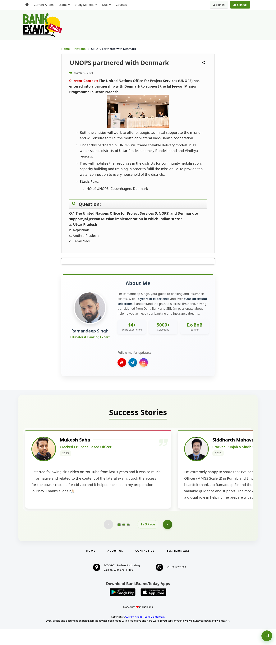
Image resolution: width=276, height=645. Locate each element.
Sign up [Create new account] (240, 5)
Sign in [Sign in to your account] (219, 5)
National (80, 49)
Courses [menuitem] (121, 5)
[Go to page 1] (119, 539)
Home (65, 49)
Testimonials (178, 566)
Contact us (144, 566)
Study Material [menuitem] (84, 5)
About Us (115, 566)
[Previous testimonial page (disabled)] (108, 540)
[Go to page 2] (123, 540)
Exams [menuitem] (62, 5)
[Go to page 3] (128, 540)
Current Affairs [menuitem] (43, 5)
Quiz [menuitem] (105, 5)
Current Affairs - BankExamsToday (145, 632)
